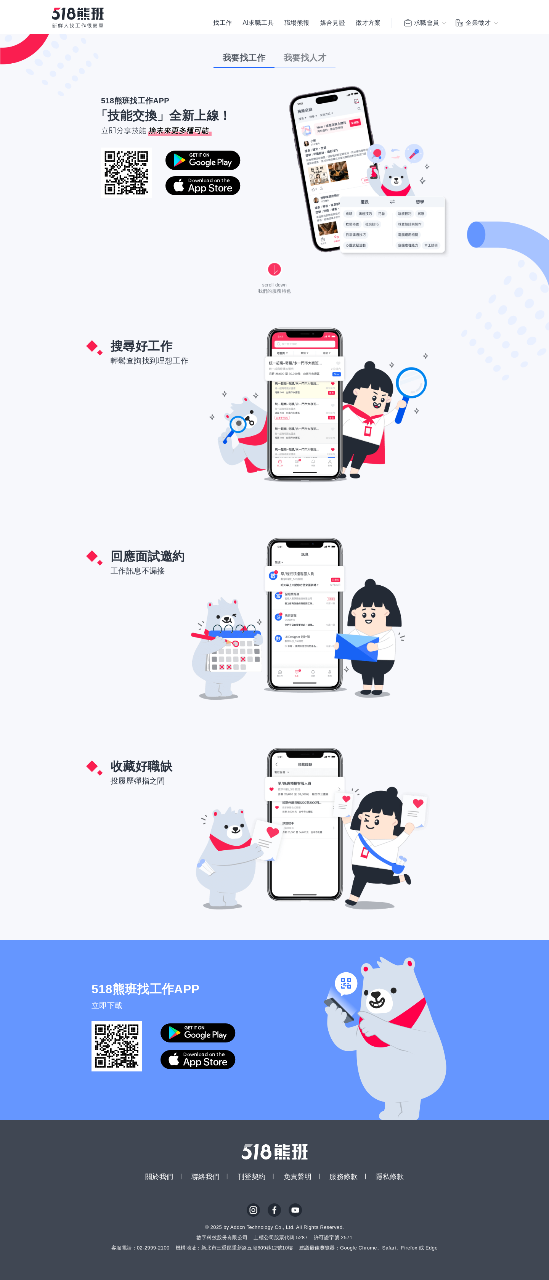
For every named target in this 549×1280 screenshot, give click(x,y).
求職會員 (421, 22)
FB (274, 1210)
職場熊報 (297, 23)
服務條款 (343, 1176)
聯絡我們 (205, 1176)
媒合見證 (332, 23)
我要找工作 (244, 58)
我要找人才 (305, 58)
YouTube (295, 1210)
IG (253, 1210)
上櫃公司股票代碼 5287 (281, 1237)
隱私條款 (390, 1176)
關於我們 (159, 1176)
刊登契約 (252, 1176)
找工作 (222, 23)
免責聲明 (298, 1176)
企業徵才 (473, 22)
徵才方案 (368, 23)
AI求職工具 (258, 23)
